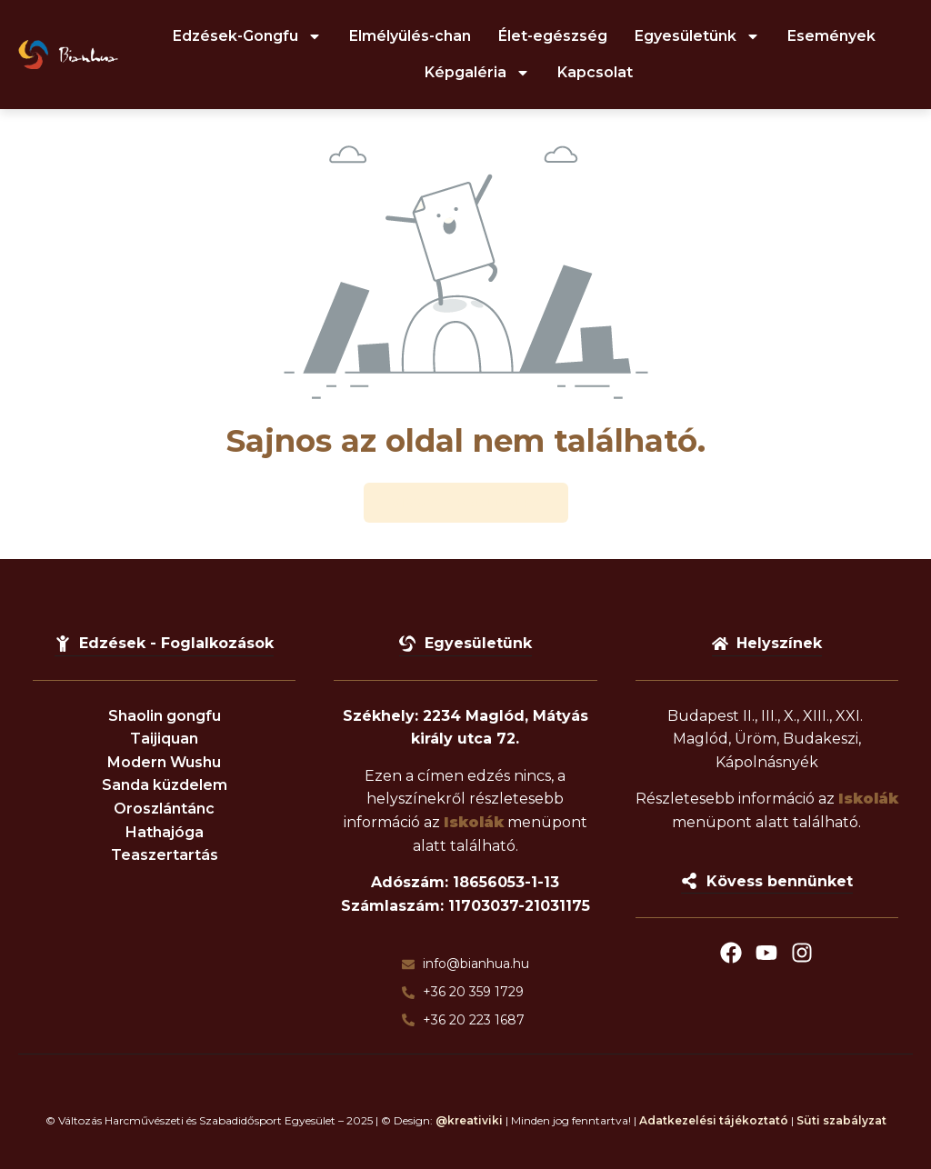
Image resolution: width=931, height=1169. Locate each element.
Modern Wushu (164, 762)
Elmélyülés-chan (410, 36)
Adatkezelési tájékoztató (713, 1120)
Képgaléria (477, 72)
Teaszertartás (164, 855)
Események (831, 36)
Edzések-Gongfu (247, 36)
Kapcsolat (595, 72)
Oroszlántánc (164, 808)
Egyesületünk (697, 36)
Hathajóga (164, 832)
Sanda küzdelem (164, 785)
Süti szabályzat (841, 1120)
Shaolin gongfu (164, 715)
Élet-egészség (552, 36)
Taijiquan (164, 738)
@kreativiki (469, 1120)
